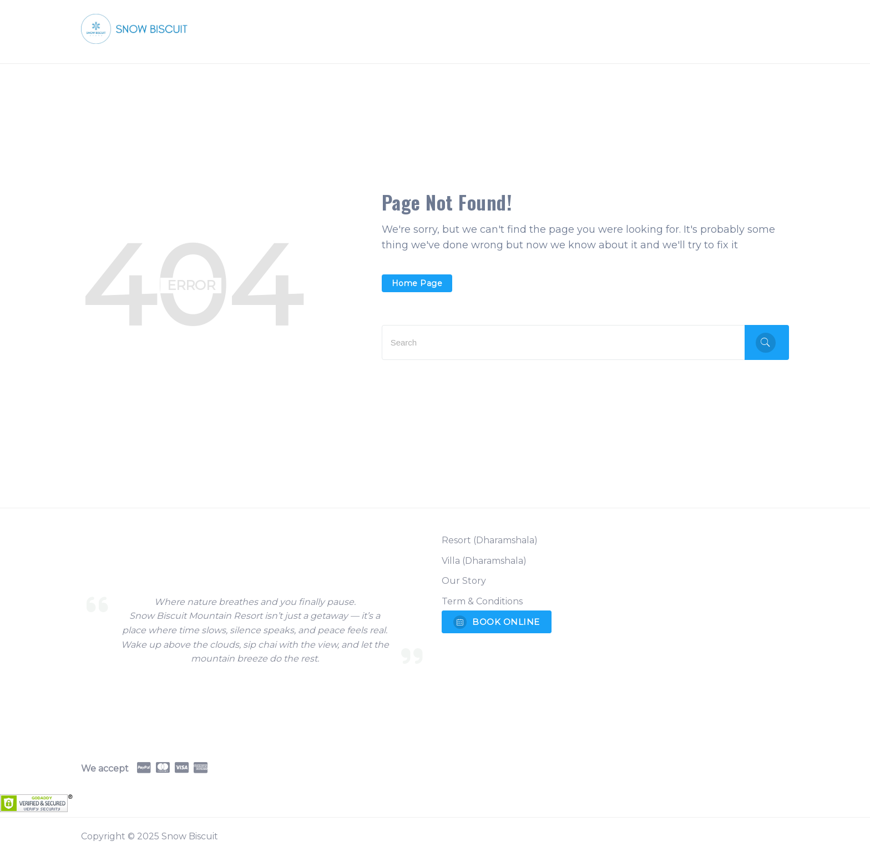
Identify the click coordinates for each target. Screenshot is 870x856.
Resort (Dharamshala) (490, 540)
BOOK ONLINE (496, 622)
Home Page (417, 283)
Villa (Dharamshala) (484, 560)
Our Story (464, 580)
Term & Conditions (482, 601)
